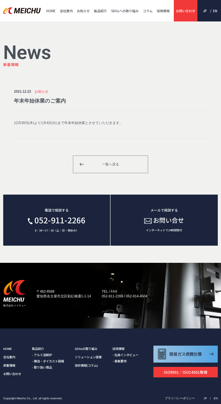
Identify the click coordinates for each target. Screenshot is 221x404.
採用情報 (163, 10)
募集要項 (120, 361)
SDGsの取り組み (86, 348)
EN (215, 10)
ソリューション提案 (88, 357)
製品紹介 (100, 10)
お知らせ (83, 10)
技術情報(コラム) (86, 365)
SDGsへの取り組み (125, 10)
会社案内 (66, 10)
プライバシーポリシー (180, 398)
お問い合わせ (185, 10)
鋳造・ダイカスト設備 (49, 361)
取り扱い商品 (43, 367)
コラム (148, 10)
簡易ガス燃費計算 (185, 354)
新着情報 (9, 365)
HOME (51, 10)
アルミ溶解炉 (43, 355)
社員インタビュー (126, 355)
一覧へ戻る (110, 164)
